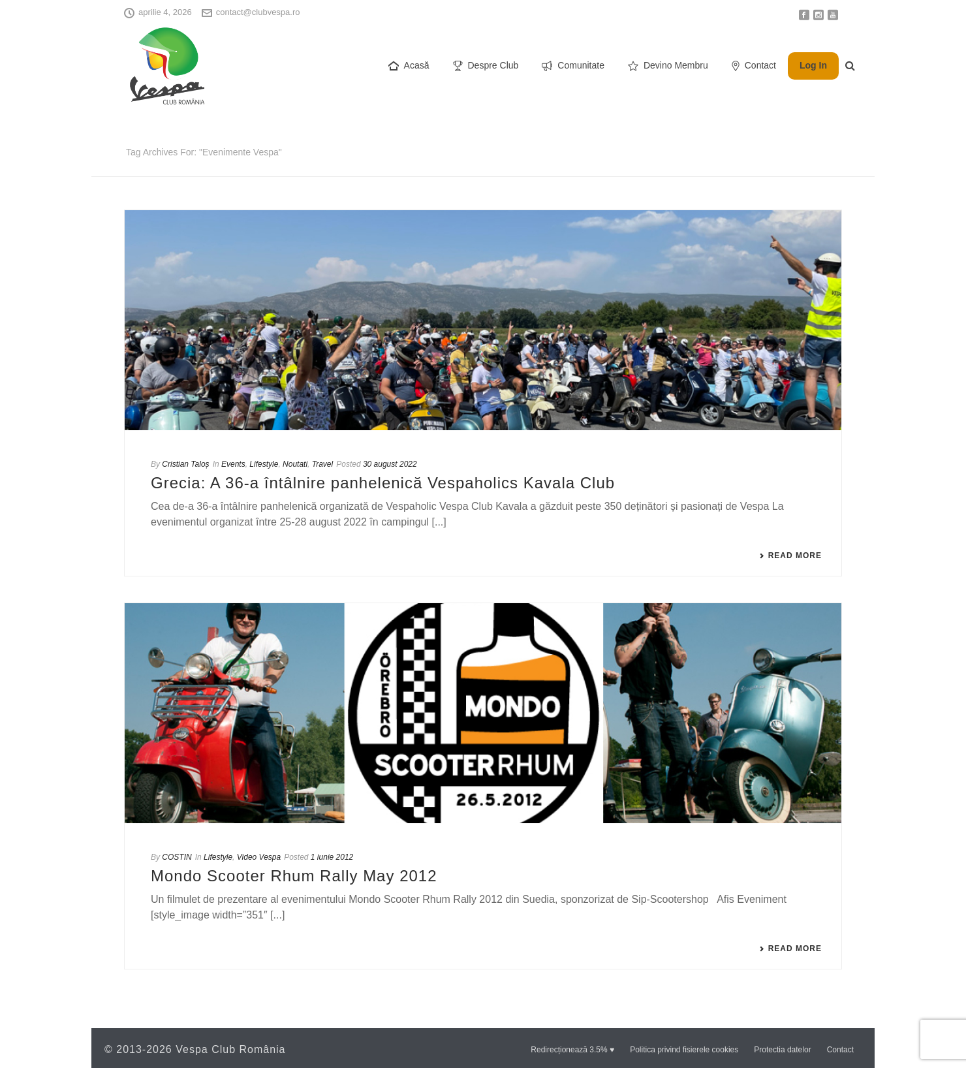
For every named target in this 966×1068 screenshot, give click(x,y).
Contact (754, 65)
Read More (790, 555)
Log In (813, 65)
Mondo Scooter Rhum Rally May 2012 (294, 876)
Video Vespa (259, 857)
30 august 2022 (390, 464)
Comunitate (573, 65)
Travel (322, 464)
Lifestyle (263, 464)
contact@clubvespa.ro (258, 12)
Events (233, 464)
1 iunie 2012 (332, 857)
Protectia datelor (782, 1049)
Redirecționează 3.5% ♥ (572, 1049)
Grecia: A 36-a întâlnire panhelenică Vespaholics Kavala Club (383, 483)
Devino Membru (668, 65)
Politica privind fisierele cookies (684, 1049)
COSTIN (176, 857)
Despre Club (486, 65)
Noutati (295, 464)
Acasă (408, 65)
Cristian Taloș (185, 464)
